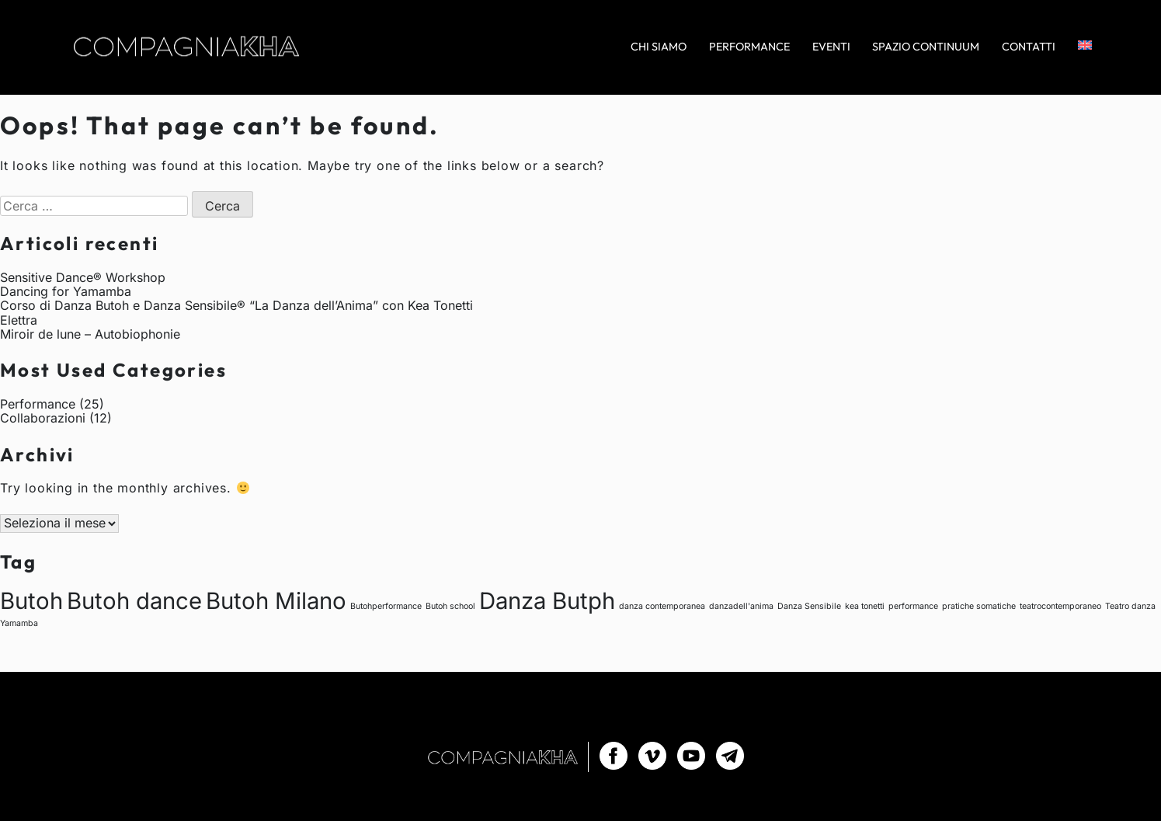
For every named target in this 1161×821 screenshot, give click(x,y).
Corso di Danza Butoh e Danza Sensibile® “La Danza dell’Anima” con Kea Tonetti (236, 305)
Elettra (18, 320)
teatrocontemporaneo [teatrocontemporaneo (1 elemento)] (1060, 606)
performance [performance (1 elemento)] (913, 606)
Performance (749, 47)
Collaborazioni (42, 418)
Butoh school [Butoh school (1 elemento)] (450, 606)
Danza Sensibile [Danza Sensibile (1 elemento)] (809, 606)
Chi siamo (659, 47)
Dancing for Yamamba (65, 291)
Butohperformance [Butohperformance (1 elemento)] (386, 606)
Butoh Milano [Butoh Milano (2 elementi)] (276, 600)
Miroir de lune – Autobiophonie (90, 334)
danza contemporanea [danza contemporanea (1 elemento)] (662, 606)
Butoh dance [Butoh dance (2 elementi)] (134, 600)
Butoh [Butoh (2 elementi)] (31, 600)
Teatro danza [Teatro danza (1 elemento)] (1130, 606)
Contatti (1028, 47)
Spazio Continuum (925, 47)
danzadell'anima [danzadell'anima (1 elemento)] (741, 606)
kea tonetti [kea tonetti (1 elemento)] (865, 606)
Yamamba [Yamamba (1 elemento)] (19, 623)
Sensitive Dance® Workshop (82, 277)
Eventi (831, 47)
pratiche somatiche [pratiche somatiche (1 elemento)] (979, 606)
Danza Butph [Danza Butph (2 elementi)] (547, 600)
